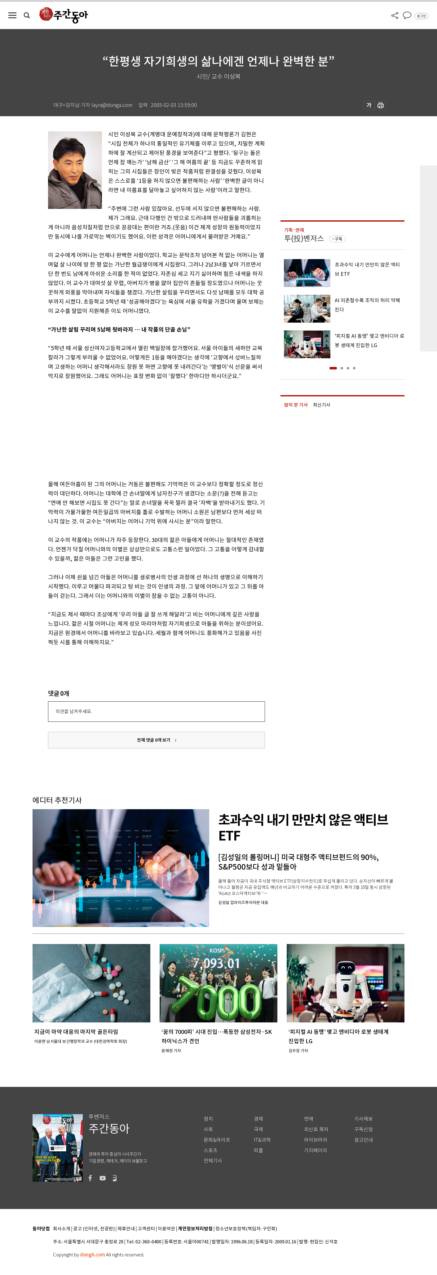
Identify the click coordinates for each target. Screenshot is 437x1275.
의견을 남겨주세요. (73, 711)
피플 (258, 1151)
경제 (258, 1119)
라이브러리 (315, 1140)
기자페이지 (315, 1151)
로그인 (421, 16)
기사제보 (363, 1119)
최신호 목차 (316, 1129)
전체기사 (213, 1161)
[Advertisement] (141, 429)
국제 (258, 1129)
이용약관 (166, 1229)
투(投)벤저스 (304, 238)
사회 (208, 1129)
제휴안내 (126, 1229)
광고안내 (363, 1140)
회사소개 (61, 1229)
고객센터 (146, 1229)
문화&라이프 (217, 1140)
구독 (338, 239)
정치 (208, 1119)
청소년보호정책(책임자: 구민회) (246, 1229)
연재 (308, 1119)
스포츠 (211, 1151)
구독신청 (363, 1129)
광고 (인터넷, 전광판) (94, 1229)
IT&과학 (262, 1140)
